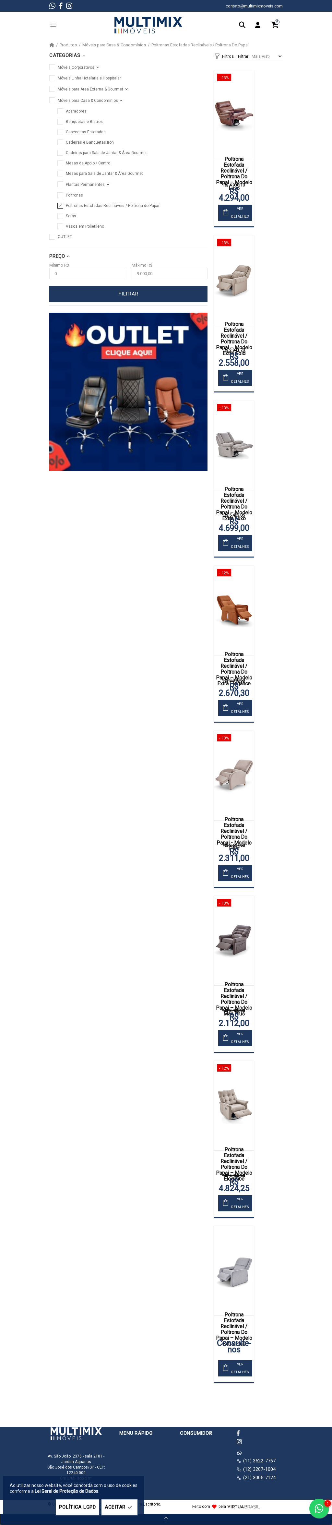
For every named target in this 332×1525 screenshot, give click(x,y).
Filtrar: (243, 56)
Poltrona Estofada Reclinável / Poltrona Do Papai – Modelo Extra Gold (234, 339)
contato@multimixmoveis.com (254, 6)
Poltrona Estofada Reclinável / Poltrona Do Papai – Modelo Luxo (234, 174)
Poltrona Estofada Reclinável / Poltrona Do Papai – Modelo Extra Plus (234, 1329)
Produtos (68, 45)
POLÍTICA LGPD (77, 1507)
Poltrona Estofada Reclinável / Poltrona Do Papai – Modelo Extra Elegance (234, 669)
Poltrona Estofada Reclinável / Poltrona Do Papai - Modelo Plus (234, 834)
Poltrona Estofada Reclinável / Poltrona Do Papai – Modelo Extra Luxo (234, 504)
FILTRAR (128, 294)
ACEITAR (119, 1507)
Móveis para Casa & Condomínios (114, 45)
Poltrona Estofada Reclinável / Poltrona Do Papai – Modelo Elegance (234, 1164)
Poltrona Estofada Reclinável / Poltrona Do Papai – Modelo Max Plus (234, 999)
